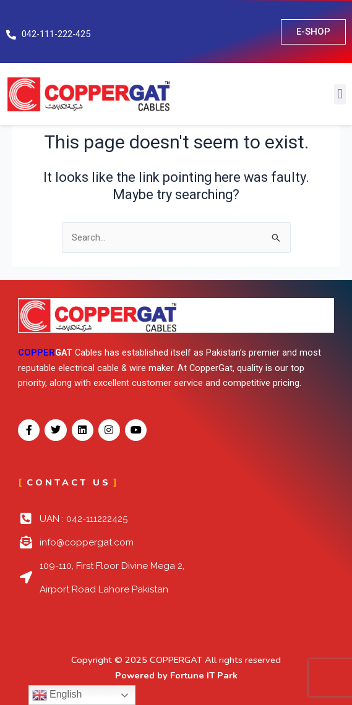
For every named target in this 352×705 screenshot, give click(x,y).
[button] (340, 94)
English (57, 695)
